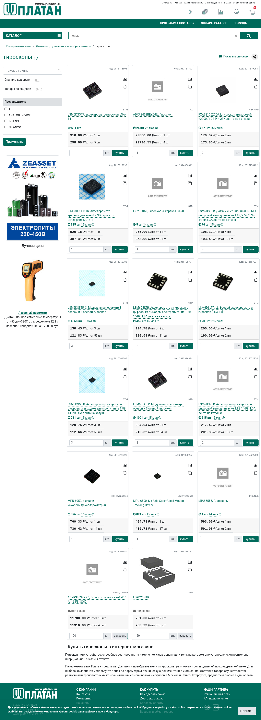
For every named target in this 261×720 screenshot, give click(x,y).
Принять (246, 711)
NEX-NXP (12, 127)
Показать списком (233, 56)
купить (120, 152)
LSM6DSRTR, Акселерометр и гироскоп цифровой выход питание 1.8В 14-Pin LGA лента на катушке (227, 409)
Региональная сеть (217, 694)
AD (8, 109)
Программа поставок (177, 23)
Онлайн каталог (214, 23)
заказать (120, 635)
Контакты (83, 694)
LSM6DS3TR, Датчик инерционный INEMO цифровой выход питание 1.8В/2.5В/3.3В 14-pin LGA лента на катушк (227, 215)
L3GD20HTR (141, 597)
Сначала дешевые (17, 79)
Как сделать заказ (153, 694)
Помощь (240, 23)
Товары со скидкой (17, 89)
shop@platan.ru (195, 2)
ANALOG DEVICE (17, 115)
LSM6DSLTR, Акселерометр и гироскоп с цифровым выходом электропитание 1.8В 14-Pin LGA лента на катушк (162, 312)
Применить (14, 142)
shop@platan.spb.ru (245, 2)
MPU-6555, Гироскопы (214, 501)
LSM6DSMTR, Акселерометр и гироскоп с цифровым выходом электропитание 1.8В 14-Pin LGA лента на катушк (97, 409)
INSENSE (12, 121)
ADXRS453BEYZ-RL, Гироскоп (153, 114)
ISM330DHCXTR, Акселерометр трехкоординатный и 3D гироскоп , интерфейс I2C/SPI (92, 215)
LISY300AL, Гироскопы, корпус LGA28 (158, 211)
